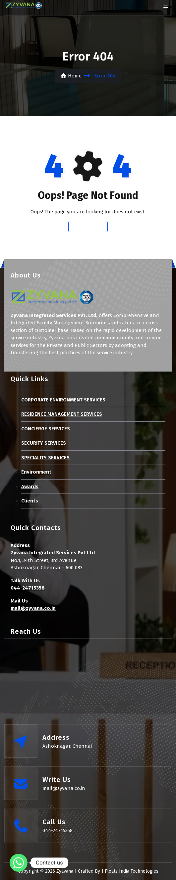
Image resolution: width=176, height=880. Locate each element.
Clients (29, 501)
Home (71, 76)
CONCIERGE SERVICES (45, 429)
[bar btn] (165, 7)
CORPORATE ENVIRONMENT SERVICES (63, 400)
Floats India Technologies (131, 871)
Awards (29, 487)
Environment (36, 472)
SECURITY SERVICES (43, 443)
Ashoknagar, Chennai (67, 746)
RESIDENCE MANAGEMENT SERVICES (61, 414)
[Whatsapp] (19, 863)
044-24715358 (28, 588)
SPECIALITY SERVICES (45, 458)
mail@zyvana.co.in (33, 608)
